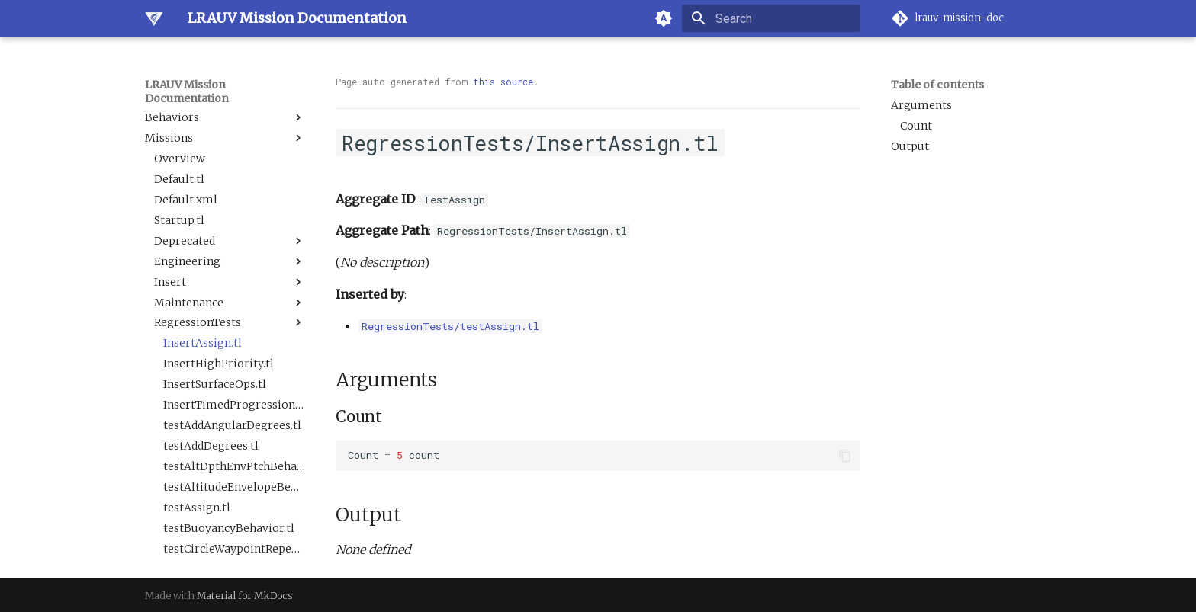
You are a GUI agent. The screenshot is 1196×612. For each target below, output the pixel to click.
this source (503, 81)
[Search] (771, 18)
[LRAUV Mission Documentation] (154, 18)
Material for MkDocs (245, 595)
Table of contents (937, 84)
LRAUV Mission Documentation (187, 91)
